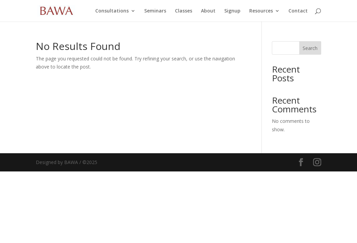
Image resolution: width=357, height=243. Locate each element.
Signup (232, 11)
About (208, 11)
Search (310, 48)
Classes (183, 11)
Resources (261, 11)
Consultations (112, 11)
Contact (298, 11)
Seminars (155, 11)
